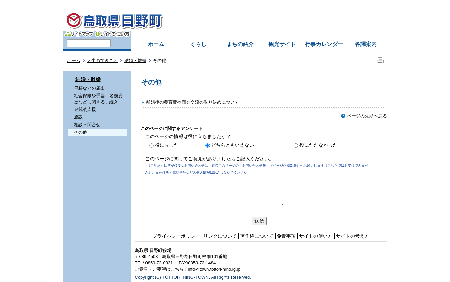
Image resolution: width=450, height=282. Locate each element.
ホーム (156, 44)
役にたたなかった (318, 145)
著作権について (257, 236)
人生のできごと (102, 60)
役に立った (167, 145)
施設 (78, 116)
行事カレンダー (324, 44)
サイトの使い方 (112, 34)
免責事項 (286, 236)
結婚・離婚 (135, 60)
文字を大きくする (324, 26)
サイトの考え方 (352, 236)
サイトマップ (79, 34)
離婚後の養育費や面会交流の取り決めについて (192, 102)
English (235, 5)
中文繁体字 (289, 5)
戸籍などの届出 (89, 88)
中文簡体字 (260, 5)
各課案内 (366, 44)
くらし (198, 44)
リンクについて (220, 236)
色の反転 (291, 26)
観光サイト (282, 44)
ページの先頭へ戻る (364, 115)
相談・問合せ (87, 124)
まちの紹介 (240, 44)
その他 (80, 132)
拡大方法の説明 (364, 26)
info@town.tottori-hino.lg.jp (214, 269)
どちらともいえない (232, 145)
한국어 (313, 5)
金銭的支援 (85, 109)
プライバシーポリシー (176, 236)
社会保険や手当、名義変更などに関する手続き (98, 98)
